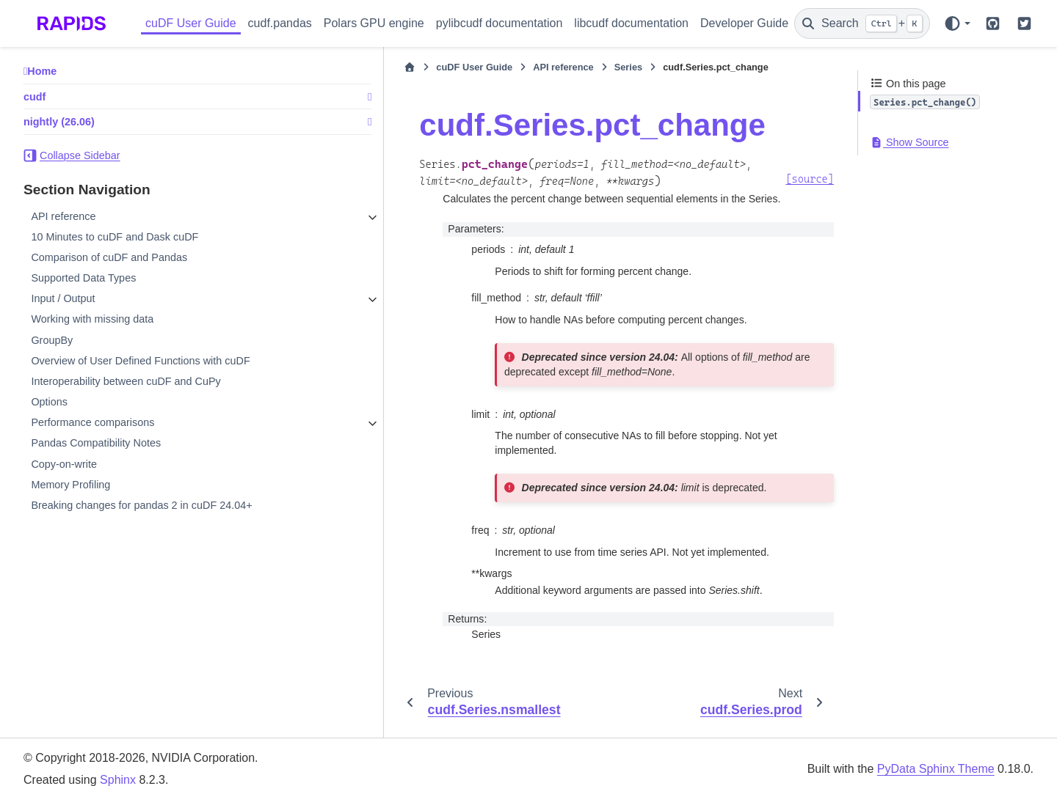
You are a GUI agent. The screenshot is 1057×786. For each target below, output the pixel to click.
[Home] (296, 67)
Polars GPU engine (374, 23)
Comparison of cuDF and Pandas (109, 257)
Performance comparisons (92, 422)
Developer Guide (744, 23)
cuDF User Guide (190, 23)
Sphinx (118, 766)
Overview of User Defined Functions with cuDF (140, 361)
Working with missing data (92, 319)
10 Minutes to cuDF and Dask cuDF (114, 237)
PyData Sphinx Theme (936, 755)
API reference (63, 216)
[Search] (862, 23)
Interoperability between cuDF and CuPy (125, 381)
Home (42, 71)
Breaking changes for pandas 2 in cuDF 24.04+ (141, 505)
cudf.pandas (280, 23)
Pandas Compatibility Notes (96, 443)
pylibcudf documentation (499, 23)
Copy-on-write (64, 464)
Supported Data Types (83, 278)
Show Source (909, 142)
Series (514, 67)
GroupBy (52, 340)
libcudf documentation (631, 23)
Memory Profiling (70, 485)
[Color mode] (956, 23)
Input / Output (63, 298)
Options (49, 402)
